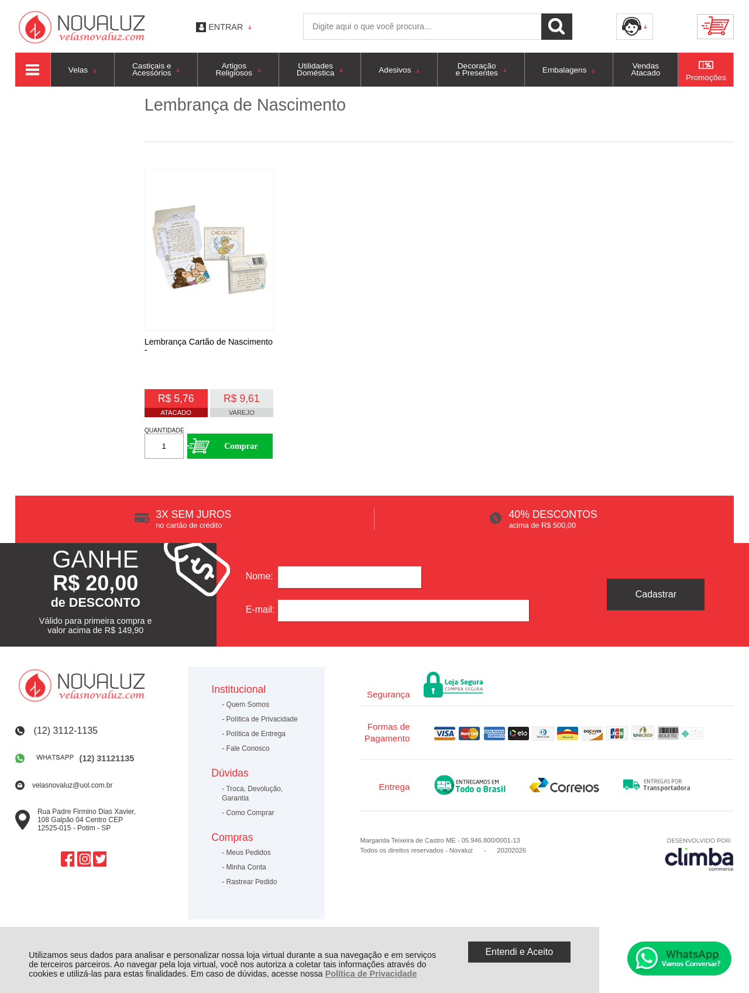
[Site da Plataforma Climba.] (699, 860)
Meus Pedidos (248, 859)
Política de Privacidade (371, 973)
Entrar (225, 27)
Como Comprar (250, 819)
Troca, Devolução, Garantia (252, 799)
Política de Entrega (256, 740)
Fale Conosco (248, 755)
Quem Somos (247, 711)
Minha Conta (246, 874)
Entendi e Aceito (519, 952)
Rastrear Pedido (251, 888)
